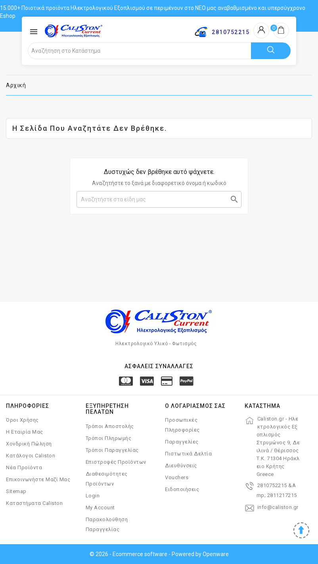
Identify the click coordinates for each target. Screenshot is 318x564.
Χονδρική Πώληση (29, 444)
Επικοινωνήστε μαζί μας (38, 479)
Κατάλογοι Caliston (30, 456)
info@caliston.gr (278, 507)
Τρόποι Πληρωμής (109, 438)
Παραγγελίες (182, 442)
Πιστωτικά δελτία (188, 454)
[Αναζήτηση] (159, 199)
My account (100, 507)
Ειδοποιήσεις (182, 489)
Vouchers (176, 477)
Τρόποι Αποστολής (110, 426)
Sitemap (16, 491)
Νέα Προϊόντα (24, 467)
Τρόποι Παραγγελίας (112, 450)
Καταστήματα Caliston (34, 503)
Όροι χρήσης (22, 420)
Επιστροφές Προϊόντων (116, 462)
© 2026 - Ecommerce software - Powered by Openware (159, 554)
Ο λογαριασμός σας (195, 406)
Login (93, 496)
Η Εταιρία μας (24, 432)
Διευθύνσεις (181, 465)
